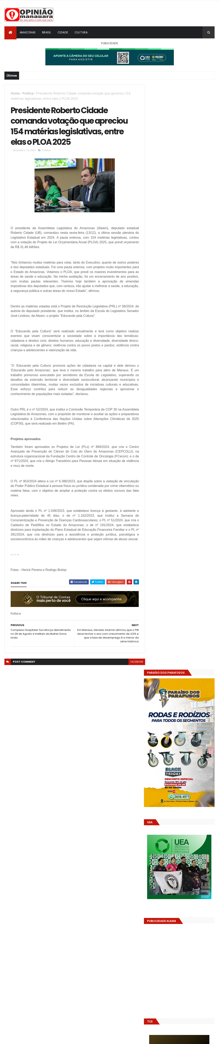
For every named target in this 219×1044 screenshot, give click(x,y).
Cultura (81, 32)
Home (15, 93)
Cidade (63, 32)
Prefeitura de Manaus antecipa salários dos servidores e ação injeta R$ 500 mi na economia (188, 622)
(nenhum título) (178, 635)
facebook (134, 671)
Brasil (46, 32)
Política (27, 93)
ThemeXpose (27, 1038)
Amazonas (28, 32)
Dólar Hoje (156, 762)
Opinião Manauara (170, 662)
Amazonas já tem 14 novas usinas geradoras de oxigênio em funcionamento (178, 690)
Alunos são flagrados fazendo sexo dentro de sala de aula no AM (190, 604)
